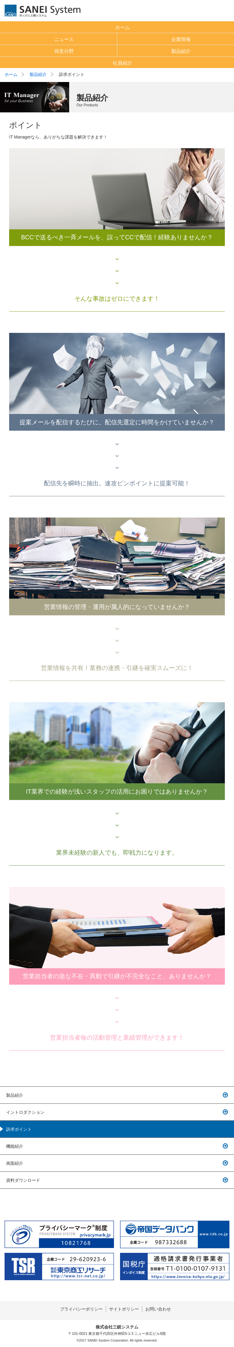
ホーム (11, 74)
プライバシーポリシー (81, 1309)
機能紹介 (14, 1146)
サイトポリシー (124, 1309)
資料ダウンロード (23, 1180)
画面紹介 (14, 1163)
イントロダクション (25, 1112)
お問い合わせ (158, 1309)
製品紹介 (38, 74)
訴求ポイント (19, 1129)
